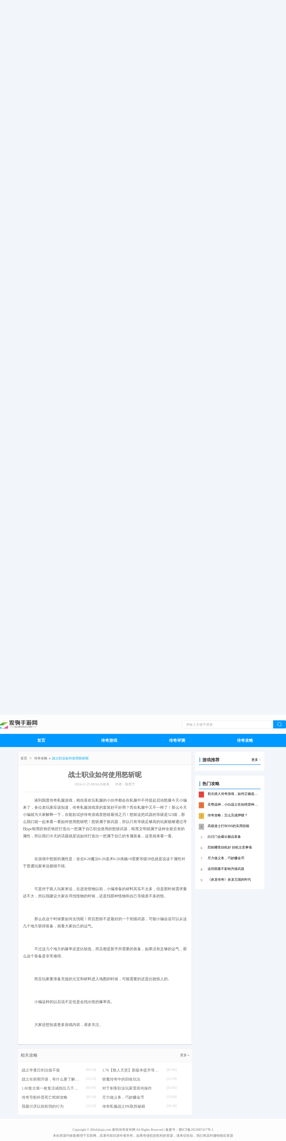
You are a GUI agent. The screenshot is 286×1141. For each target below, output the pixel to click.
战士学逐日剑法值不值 (41, 1070)
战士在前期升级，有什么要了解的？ (51, 1079)
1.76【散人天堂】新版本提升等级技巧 (132, 1070)
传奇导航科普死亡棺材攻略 (44, 1097)
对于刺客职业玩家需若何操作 (127, 1088)
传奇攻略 (245, 740)
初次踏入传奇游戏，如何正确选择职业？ (234, 794)
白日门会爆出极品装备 (224, 836)
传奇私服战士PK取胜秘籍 (123, 1106)
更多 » (184, 1055)
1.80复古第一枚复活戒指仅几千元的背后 (51, 1088)
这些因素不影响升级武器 (226, 869)
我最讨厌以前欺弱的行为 (43, 1106)
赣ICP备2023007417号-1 (196, 1129)
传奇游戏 (109, 740)
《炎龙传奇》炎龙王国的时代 (229, 879)
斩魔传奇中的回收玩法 (121, 1079)
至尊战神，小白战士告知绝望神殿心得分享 (234, 804)
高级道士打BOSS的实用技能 (228, 826)
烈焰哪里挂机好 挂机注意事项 (230, 847)
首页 (41, 740)
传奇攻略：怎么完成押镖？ (228, 815)
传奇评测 (177, 740)
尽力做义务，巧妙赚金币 (123, 1097)
